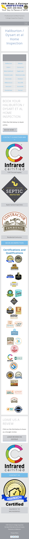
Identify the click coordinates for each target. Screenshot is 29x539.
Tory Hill (20, 82)
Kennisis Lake (8, 75)
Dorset (20, 90)
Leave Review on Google (14, 438)
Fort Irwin (8, 79)
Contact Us (14, 475)
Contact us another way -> (14, 138)
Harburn (20, 79)
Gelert (8, 67)
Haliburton (8, 63)
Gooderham (8, 90)
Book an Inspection (14, 243)
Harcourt (8, 86)
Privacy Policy (14, 533)
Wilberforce (8, 82)
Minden (20, 63)
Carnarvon (20, 67)
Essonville (20, 86)
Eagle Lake (20, 71)
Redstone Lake (20, 75)
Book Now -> (10, 130)
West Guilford (8, 71)
